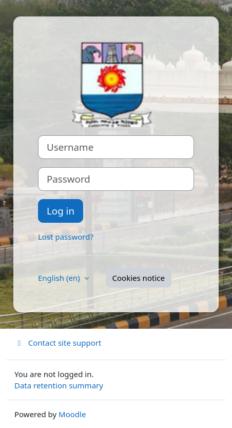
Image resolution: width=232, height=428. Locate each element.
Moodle (72, 414)
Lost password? (65, 236)
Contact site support (57, 342)
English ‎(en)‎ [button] (60, 278)
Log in (60, 210)
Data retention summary (58, 385)
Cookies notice (138, 278)
